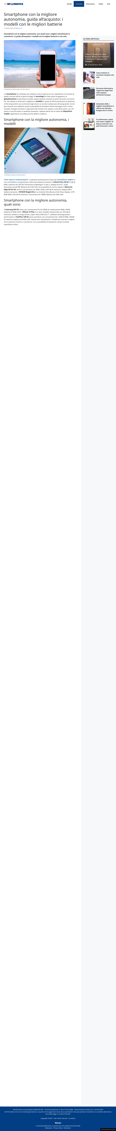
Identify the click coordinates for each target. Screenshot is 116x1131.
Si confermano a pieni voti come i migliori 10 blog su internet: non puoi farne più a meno (104, 122)
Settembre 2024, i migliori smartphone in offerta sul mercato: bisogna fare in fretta (105, 107)
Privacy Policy (58, 1128)
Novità (69, 4)
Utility (101, 4)
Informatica (90, 4)
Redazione (48, 1128)
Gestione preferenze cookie (108, 1129)
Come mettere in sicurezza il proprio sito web (105, 75)
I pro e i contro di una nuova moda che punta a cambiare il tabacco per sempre (97, 58)
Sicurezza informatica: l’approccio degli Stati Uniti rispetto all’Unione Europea (104, 91)
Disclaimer (67, 1128)
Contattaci (71, 1118)
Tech (108, 4)
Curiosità (79, 4)
